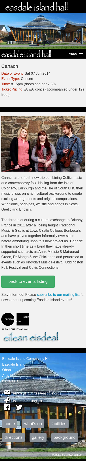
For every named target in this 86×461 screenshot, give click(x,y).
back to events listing (28, 281)
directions (13, 437)
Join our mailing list (27, 401)
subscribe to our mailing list (58, 294)
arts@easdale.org (46, 393)
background (65, 437)
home (9, 423)
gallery (38, 437)
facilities (58, 423)
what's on (33, 423)
